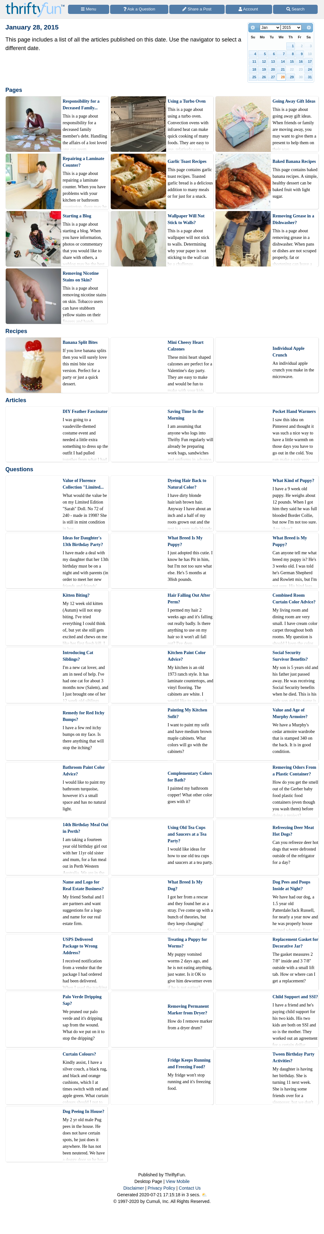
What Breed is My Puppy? (289, 541)
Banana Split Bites (80, 342)
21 (283, 69)
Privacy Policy (161, 1188)
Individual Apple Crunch (288, 351)
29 (292, 77)
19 (264, 69)
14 (283, 61)
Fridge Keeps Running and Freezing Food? (189, 1063)
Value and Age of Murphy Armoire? (290, 713)
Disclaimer (133, 1188)
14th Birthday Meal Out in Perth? (85, 828)
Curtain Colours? (79, 1054)
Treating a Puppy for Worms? (187, 942)
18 (254, 69)
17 (310, 61)
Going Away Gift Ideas (293, 101)
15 (292, 61)
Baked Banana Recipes (294, 161)
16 (301, 61)
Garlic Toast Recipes (187, 161)
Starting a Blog (77, 216)
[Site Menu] (88, 9)
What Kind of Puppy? (293, 480)
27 (273, 77)
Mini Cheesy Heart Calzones (186, 345)
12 (264, 61)
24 (310, 69)
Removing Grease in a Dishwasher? (293, 219)
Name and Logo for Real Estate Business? (83, 885)
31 (310, 77)
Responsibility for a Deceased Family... (81, 104)
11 (254, 61)
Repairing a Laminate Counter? (83, 162)
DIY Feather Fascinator (85, 411)
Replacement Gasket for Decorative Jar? (295, 942)
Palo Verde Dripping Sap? (82, 1000)
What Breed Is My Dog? (185, 885)
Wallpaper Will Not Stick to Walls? (186, 219)
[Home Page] (35, 3)
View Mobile (178, 1181)
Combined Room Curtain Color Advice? (293, 598)
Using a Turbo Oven (187, 101)
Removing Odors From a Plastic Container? (294, 770)
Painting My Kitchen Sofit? (187, 713)
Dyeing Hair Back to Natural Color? (187, 484)
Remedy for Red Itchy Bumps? (83, 716)
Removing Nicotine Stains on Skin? (81, 276)
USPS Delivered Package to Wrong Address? (80, 946)
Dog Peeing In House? (83, 1111)
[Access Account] (249, 9)
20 (273, 69)
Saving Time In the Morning (185, 415)
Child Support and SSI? (295, 996)
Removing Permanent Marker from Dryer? (188, 1009)
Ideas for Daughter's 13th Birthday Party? (83, 541)
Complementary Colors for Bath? (190, 776)
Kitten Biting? (76, 595)
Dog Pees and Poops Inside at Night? (291, 885)
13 (273, 61)
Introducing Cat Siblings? (78, 656)
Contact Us (190, 1188)
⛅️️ (204, 1194)
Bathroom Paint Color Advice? (84, 770)
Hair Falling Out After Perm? (189, 598)
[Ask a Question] (139, 9)
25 (254, 77)
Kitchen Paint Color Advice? (187, 656)
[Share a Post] (197, 9)
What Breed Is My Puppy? (185, 541)
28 (283, 77)
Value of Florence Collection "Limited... (83, 484)
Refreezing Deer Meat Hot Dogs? (293, 831)
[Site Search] (295, 9)
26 (264, 77)
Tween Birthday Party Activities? (293, 1057)
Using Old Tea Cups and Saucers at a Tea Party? (187, 834)
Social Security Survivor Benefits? (290, 656)
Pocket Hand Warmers (294, 411)
